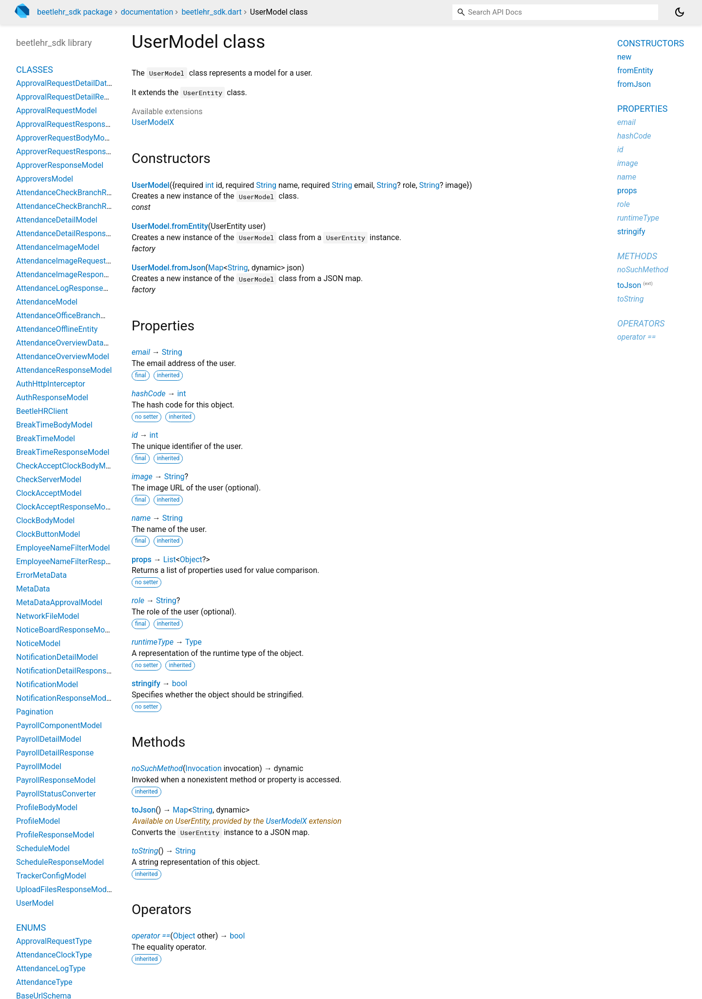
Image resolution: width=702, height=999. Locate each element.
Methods (637, 256)
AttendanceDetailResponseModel (74, 233)
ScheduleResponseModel (60, 862)
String (266, 185)
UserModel (151, 185)
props (142, 559)
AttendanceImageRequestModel (72, 260)
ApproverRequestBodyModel (65, 138)
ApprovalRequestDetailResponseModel (83, 97)
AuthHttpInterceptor (50, 383)
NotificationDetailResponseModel (74, 670)
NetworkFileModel (47, 616)
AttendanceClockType (54, 954)
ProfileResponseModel (55, 834)
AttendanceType (44, 982)
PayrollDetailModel (48, 739)
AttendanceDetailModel (57, 219)
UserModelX (153, 122)
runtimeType (153, 642)
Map (216, 267)
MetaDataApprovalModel (59, 602)
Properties (642, 108)
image (142, 476)
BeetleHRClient (42, 411)
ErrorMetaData (41, 575)
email (141, 352)
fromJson (634, 84)
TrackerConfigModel (51, 875)
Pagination (34, 711)
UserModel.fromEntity (170, 226)
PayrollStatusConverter (56, 793)
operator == (151, 935)
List (169, 559)
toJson (144, 810)
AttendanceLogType (50, 968)
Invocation (203, 768)
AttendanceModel (47, 301)
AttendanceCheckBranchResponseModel (86, 206)
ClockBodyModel (45, 520)
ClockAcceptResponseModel (66, 506)
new (624, 56)
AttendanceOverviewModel (62, 356)
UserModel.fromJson (168, 267)
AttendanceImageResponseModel (75, 274)
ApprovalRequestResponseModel (73, 124)
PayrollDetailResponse (55, 752)
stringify (146, 683)
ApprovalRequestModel (56, 110)
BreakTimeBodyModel (54, 424)
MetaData (33, 588)
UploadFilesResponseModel (64, 889)
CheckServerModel (48, 479)
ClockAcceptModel (48, 493)
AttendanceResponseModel (64, 370)
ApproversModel (44, 178)
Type (193, 642)
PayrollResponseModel (56, 780)
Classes (34, 69)
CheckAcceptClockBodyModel (68, 465)
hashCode (148, 393)
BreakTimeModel (45, 438)
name (141, 518)
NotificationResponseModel (64, 698)
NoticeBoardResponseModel (65, 629)
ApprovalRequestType (54, 941)
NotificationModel (47, 684)
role (138, 600)
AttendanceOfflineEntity (57, 329)
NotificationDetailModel (57, 657)
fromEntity (635, 70)
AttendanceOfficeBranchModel (69, 315)
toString (145, 851)
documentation (147, 12)
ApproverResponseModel (59, 165)
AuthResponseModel (52, 397)
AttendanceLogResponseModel (70, 288)
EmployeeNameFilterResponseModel (80, 561)
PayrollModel (38, 766)
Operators (640, 323)
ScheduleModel (43, 848)
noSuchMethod (157, 768)
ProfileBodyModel (47, 807)
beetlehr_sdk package (75, 12)
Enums (31, 927)
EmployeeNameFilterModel (63, 547)
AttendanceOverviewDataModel (70, 342)
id (135, 435)
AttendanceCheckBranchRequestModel (84, 192)
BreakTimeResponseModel (62, 452)
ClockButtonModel (48, 534)
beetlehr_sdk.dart (211, 12)
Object (191, 559)
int (209, 185)
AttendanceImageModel (57, 247)
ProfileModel (38, 821)
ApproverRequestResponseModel (74, 151)
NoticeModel (38, 643)
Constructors (650, 43)
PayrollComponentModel (59, 725)
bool (179, 683)
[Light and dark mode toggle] (679, 12)
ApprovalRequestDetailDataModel (74, 83)
